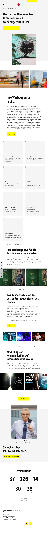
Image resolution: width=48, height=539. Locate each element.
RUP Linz (27, 532)
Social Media (21, 1)
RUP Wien (33, 532)
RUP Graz (39, 532)
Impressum (5, 532)
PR (10, 1)
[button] (1, 262)
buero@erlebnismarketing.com (11, 519)
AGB (11, 532)
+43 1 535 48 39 (9, 517)
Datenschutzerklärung (18, 532)
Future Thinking (42, 1)
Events (32, 1)
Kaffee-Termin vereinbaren (10, 28)
